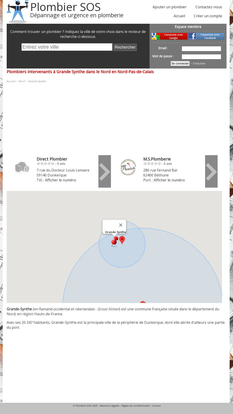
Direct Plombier (52, 159)
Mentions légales (109, 405)
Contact (156, 405)
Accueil (179, 15)
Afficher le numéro (60, 180)
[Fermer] (120, 225)
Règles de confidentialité (135, 405)
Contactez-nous (209, 6)
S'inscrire (199, 63)
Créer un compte (208, 15)
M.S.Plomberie (157, 159)
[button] (122, 240)
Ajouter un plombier (170, 6)
